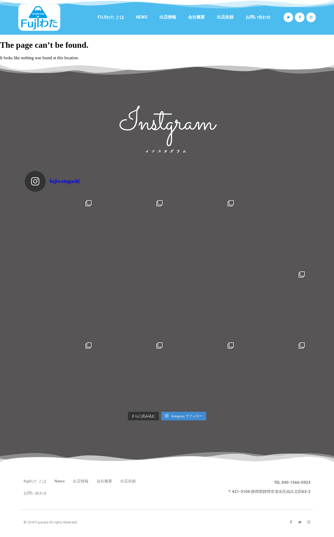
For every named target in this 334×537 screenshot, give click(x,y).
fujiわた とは (111, 17)
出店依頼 (225, 17)
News (141, 17)
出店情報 (167, 17)
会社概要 (196, 17)
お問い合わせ (258, 17)
